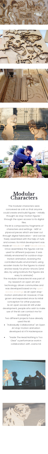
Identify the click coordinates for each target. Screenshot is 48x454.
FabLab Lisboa (37, 245)
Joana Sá (36, 343)
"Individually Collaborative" (21, 324)
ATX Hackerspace (33, 331)
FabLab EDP (18, 245)
